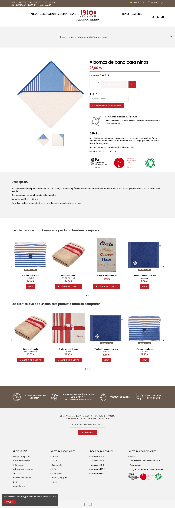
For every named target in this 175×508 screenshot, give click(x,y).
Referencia (94, 75)
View (30, 286)
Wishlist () (155, 2)
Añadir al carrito (114, 84)
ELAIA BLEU (30, 278)
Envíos (133, 456)
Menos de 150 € (98, 473)
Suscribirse (88, 432)
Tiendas (48, 2)
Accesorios (57, 473)
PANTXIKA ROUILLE (68, 278)
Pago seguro (135, 465)
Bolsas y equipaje (59, 477)
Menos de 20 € (97, 456)
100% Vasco (18, 465)
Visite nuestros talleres (26, 2)
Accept (9, 502)
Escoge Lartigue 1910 (22, 456)
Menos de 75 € (97, 465)
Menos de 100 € (98, 469)
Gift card (45, 5)
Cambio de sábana (30, 275)
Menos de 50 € (97, 461)
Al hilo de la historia (24, 5)
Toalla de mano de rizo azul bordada (145, 276)
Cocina (55, 456)
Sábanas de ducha (68, 275)
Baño (54, 469)
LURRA (68, 351)
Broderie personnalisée (107, 275)
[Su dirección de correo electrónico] (87, 424)
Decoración (57, 465)
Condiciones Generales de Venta (145, 461)
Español (137, 2)
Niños (54, 482)
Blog (15, 482)
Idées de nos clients (22, 477)
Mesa (54, 461)
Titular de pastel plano (68, 349)
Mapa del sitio (19, 486)
